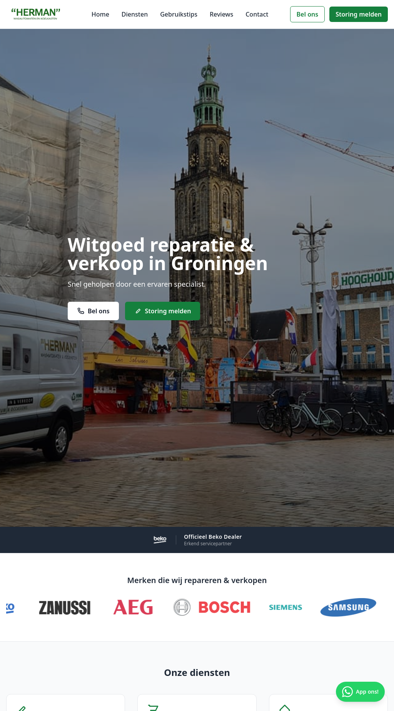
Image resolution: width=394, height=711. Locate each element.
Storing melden (359, 14)
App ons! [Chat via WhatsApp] (360, 691)
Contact (256, 14)
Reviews (221, 14)
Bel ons (308, 14)
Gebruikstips (178, 14)
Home (100, 14)
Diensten (135, 14)
